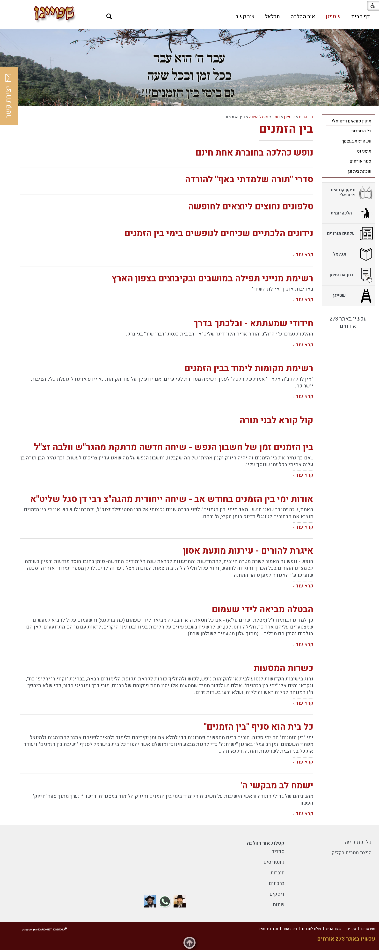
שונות (278, 904)
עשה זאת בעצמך (356, 141)
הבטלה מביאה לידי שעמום (262, 609)
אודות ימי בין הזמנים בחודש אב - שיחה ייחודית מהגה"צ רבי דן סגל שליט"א (171, 499)
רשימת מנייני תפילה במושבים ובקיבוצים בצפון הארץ (212, 278)
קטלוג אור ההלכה (265, 843)
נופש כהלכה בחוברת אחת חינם (254, 152)
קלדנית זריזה (358, 842)
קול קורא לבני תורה (276, 420)
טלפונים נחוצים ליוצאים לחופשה (250, 206)
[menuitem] (360, 17)
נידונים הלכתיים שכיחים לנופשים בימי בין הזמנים (218, 233)
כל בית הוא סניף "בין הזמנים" (258, 727)
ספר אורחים (360, 161)
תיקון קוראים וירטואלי (351, 121)
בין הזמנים (286, 129)
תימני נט (364, 151)
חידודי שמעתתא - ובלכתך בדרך (253, 323)
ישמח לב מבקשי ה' (277, 785)
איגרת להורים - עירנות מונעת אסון (248, 550)
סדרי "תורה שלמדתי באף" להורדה (249, 179)
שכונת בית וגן (359, 171)
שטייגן (333, 17)
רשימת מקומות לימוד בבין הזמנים (248, 368)
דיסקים (277, 894)
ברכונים (276, 883)
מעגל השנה (258, 117)
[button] (109, 16)
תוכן (276, 117)
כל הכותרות (361, 131)
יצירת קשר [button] (8, 96)
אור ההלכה (303, 17)
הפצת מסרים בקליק (352, 852)
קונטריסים (273, 862)
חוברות (277, 872)
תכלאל (272, 17)
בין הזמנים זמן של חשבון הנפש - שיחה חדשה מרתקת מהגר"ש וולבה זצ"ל (173, 447)
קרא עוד (304, 254)
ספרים (277, 851)
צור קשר (245, 17)
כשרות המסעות (283, 668)
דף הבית (360, 17)
